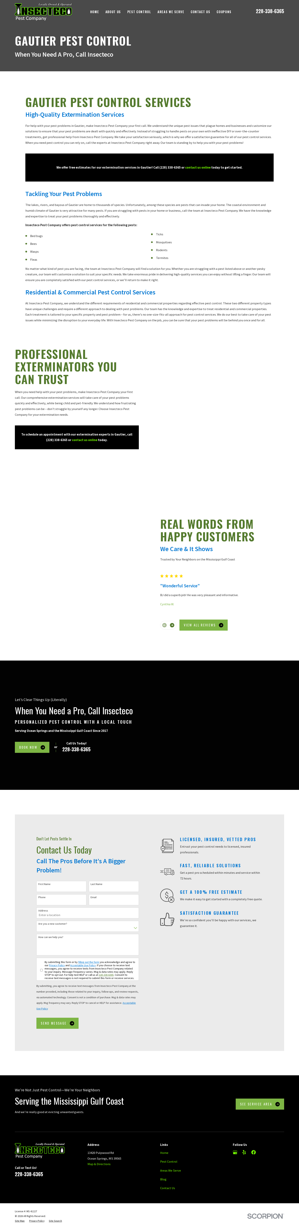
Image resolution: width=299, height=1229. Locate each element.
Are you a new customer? (47, 874)
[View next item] (177, 581)
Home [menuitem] (94, 11)
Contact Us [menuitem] (200, 11)
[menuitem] (20, 1171)
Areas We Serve (170, 1121)
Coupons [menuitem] (224, 11)
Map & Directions (99, 1115)
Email (88, 848)
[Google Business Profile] (235, 1103)
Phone (36, 848)
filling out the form (83, 913)
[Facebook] (253, 1103)
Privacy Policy (51, 916)
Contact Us (167, 1139)
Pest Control (168, 1112)
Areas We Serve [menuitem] (171, 11)
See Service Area (260, 1054)
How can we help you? (45, 888)
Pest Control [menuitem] (139, 11)
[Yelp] (244, 1103)
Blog (163, 1130)
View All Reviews (209, 581)
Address (38, 861)
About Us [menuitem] (113, 11)
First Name (39, 835)
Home (164, 1104)
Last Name (91, 835)
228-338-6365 (270, 10)
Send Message (52, 974)
